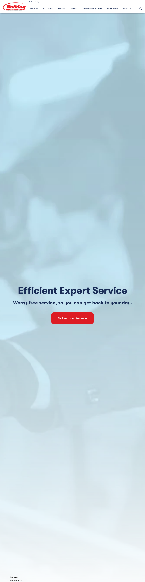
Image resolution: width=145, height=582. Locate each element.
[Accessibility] (34, 1)
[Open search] (141, 9)
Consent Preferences (16, 578)
